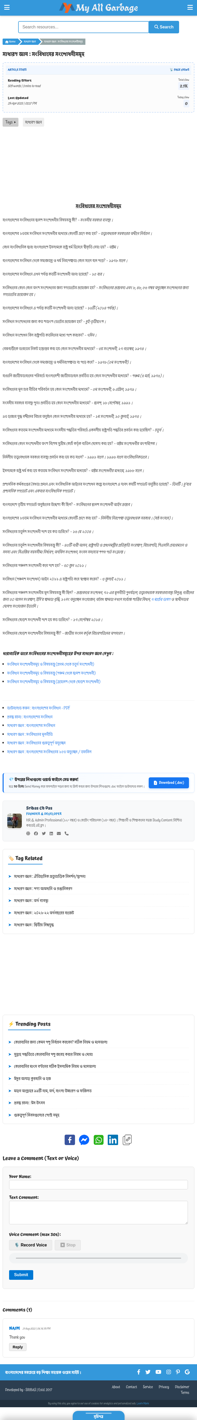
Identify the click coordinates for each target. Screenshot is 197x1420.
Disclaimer (182, 1391)
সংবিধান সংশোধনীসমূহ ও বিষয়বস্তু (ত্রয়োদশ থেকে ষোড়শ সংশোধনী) (53, 681)
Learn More (143, 1407)
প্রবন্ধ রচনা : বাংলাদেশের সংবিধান (30, 716)
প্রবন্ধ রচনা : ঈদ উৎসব (26, 1102)
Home (10, 41)
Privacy (164, 1391)
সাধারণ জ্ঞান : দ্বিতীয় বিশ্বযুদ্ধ (31, 924)
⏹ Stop (68, 1248)
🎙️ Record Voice (30, 1248)
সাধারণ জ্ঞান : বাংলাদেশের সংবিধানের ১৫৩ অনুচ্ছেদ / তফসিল (49, 751)
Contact (131, 1391)
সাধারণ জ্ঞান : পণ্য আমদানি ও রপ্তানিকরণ (40, 888)
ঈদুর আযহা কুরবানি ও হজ (29, 1078)
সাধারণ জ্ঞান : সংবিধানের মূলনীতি (30, 733)
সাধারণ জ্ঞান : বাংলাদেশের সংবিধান (31, 725)
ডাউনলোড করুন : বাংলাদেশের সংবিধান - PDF (38, 707)
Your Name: (98, 1180)
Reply (18, 1351)
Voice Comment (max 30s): (35, 1237)
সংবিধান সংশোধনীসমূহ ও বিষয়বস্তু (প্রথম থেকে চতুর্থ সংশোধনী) (50, 663)
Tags (10, 121)
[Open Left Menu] (7, 7)
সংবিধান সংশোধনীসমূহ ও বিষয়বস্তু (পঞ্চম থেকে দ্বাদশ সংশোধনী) (51, 672)
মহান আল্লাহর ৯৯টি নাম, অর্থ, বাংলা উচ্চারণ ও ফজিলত (50, 1090)
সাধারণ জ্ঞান (30, 41)
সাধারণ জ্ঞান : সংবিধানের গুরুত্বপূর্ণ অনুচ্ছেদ (36, 742)
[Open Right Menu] (190, 7)
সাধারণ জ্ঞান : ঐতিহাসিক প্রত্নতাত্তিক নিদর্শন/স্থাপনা (46, 876)
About (116, 1391)
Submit (21, 1278)
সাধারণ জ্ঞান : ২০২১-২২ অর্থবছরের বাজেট (41, 912)
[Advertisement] (98, 165)
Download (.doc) (168, 782)
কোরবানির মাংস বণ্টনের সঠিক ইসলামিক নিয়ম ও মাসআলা (52, 1066)
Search (162, 26)
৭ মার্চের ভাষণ (161, 598)
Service (148, 1391)
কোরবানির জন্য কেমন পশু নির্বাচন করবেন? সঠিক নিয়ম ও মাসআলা (57, 1041)
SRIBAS (30, 1394)
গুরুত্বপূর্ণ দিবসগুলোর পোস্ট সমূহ (33, 1114)
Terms (185, 1396)
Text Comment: (98, 1210)
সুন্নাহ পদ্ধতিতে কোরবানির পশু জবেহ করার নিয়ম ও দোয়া (50, 1054)
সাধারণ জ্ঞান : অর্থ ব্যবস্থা (28, 900)
